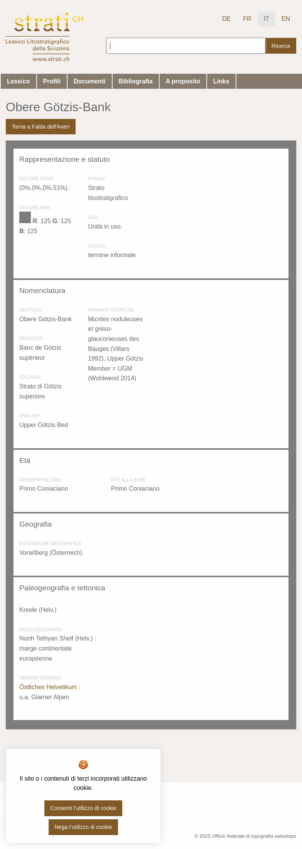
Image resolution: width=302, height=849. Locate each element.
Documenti (90, 81)
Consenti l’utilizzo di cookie (83, 808)
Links (221, 81)
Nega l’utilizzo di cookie (83, 827)
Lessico (18, 81)
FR (247, 18)
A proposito (183, 81)
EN (286, 18)
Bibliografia (136, 81)
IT (266, 18)
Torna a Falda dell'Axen (40, 127)
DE (226, 18)
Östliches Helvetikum (49, 687)
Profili (52, 81)
